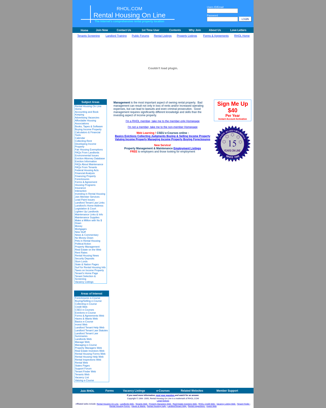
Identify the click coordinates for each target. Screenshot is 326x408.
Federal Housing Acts (87, 170)
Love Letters (238, 30)
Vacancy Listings (84, 281)
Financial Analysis (85, 173)
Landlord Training (116, 35)
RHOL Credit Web (207, 404)
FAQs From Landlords (87, 152)
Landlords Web (83, 339)
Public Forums (140, 35)
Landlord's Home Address (89, 205)
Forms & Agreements (216, 35)
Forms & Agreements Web (89, 315)
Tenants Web (82, 374)
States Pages (82, 365)
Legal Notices (163, 401)
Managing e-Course (86, 345)
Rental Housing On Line (108, 404)
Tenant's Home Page (86, 273)
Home (84, 30)
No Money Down (84, 237)
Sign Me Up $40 (232, 110)
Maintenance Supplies (87, 217)
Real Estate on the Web (88, 249)
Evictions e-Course (85, 312)
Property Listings (187, 35)
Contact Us (124, 30)
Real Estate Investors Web (89, 350)
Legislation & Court (85, 208)
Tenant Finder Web (85, 371)
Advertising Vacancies (87, 117)
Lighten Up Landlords (87, 211)
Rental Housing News (87, 255)
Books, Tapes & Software (89, 126)
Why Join (195, 30)
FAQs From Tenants (86, 167)
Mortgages (81, 229)
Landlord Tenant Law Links (90, 202)
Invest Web (81, 324)
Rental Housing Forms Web (90, 353)
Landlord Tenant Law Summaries (86, 334)
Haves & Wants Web (86, 318)
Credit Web (81, 306)
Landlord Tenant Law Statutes (91, 330)
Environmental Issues (87, 155)
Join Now (102, 30)
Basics (120, 136)
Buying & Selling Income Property (188, 136)
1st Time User (151, 30)
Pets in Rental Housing (87, 240)
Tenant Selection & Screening (85, 277)
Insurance (80, 188)
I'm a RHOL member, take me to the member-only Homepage (163, 121)
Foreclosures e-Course (87, 298)
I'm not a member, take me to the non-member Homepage (162, 127)
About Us (215, 30)
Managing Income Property (165, 139)
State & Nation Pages (87, 264)
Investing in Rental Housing (90, 193)
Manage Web (82, 342)
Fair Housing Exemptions (89, 149)
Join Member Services (87, 196)
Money (78, 226)
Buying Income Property (88, 129)
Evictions (131, 136)
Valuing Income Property (131, 139)
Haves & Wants (138, 406)
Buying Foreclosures (196, 139)
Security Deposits (84, 258)
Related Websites (192, 390)
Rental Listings (163, 35)
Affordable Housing (85, 120)
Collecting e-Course (86, 303)
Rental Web (81, 362)
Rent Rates (81, 252)
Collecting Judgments (152, 136)
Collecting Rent (83, 141)
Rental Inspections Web (88, 359)
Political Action (83, 243)
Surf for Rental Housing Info (90, 267)
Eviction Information (86, 161)
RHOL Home (242, 35)
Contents (175, 30)
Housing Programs (85, 185)
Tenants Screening (88, 35)
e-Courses (163, 390)
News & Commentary (86, 234)
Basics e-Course (84, 321)
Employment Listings (187, 148)
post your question (165, 395)
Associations (82, 123)
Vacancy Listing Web (226, 404)
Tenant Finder (243, 404)
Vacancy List (82, 377)
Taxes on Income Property (89, 270)
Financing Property (85, 176)
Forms (109, 390)
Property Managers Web (88, 348)
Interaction (80, 190)
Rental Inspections (196, 406)
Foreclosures (82, 179)
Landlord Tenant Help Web (89, 327)
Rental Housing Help (156, 406)
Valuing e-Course (84, 380)
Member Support (227, 390)
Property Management (87, 246)
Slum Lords (81, 261)
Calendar (80, 138)
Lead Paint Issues (85, 199)
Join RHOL (87, 391)
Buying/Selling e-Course (88, 301)
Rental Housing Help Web (89, 356)
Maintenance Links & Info (89, 214)
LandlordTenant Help (177, 406)
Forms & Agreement (86, 182)
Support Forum (83, 368)
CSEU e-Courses (84, 309)
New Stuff (80, 232)
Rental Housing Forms (119, 406)
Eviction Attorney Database (90, 158)
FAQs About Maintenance (89, 164)
